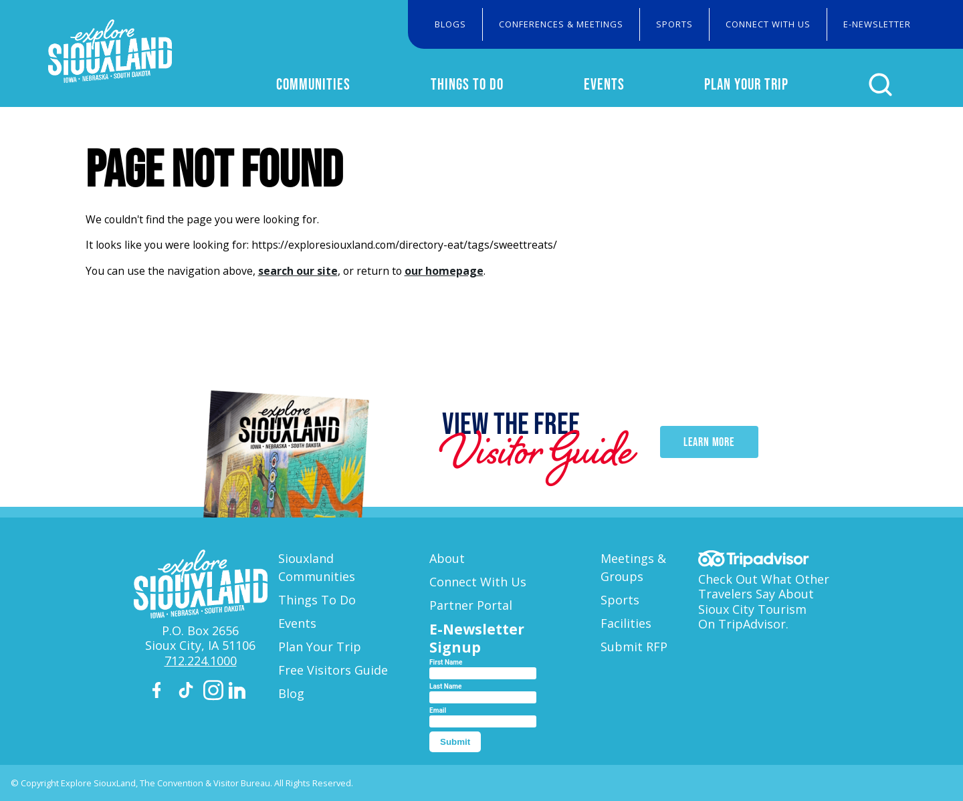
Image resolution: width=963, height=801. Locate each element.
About (447, 558)
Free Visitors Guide (333, 670)
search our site (298, 270)
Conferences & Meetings (561, 24)
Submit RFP (634, 647)
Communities (313, 84)
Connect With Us (768, 24)
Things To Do (467, 84)
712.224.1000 (201, 661)
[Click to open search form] (880, 84)
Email (437, 710)
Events (604, 84)
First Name (445, 662)
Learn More (709, 442)
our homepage (444, 270)
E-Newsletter (877, 24)
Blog (291, 693)
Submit (455, 742)
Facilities (626, 623)
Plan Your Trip (746, 84)
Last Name (445, 686)
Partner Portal (470, 605)
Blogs (450, 24)
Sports (674, 24)
